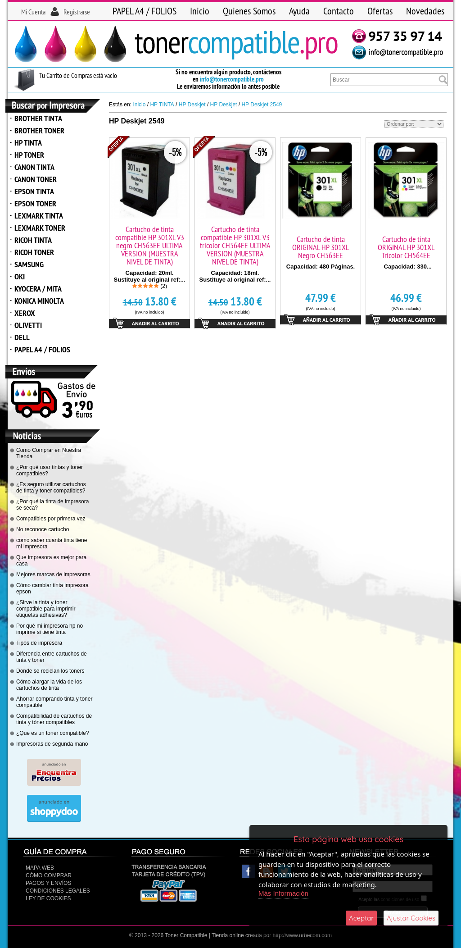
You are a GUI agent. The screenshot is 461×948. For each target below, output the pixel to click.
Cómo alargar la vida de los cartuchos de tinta (49, 685)
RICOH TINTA (33, 240)
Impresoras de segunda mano (52, 744)
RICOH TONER (34, 252)
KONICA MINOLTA (39, 301)
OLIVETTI (28, 325)
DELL (22, 337)
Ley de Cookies (48, 898)
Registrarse (76, 11)
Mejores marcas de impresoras (53, 574)
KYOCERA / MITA (38, 288)
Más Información (283, 893)
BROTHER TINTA (38, 118)
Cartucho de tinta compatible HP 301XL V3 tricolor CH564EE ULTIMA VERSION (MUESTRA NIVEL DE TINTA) (235, 245)
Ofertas (380, 11)
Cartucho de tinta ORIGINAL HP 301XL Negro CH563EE (320, 247)
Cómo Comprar (49, 875)
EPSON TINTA (34, 191)
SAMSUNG (29, 264)
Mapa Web (40, 868)
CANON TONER (35, 179)
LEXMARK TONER (39, 228)
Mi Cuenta (33, 11)
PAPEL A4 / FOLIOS (144, 11)
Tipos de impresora (39, 643)
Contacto (338, 11)
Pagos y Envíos (48, 883)
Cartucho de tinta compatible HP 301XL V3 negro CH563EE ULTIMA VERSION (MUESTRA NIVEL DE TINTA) (149, 245)
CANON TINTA (34, 167)
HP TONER (29, 155)
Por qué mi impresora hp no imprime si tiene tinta (49, 629)
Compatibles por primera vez (50, 518)
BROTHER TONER (39, 130)
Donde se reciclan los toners (50, 671)
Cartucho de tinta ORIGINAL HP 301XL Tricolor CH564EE (406, 247)
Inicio (199, 11)
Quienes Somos (249, 11)
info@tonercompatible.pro (232, 79)
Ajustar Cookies (411, 918)
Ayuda (299, 11)
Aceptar (361, 918)
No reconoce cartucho (42, 529)
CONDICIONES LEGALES (58, 891)
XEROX (24, 313)
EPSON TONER (35, 203)
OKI (19, 276)
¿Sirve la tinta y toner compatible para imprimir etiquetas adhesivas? (45, 608)
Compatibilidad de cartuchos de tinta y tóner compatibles (54, 719)
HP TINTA (28, 142)
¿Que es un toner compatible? (52, 733)
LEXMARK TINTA (38, 215)
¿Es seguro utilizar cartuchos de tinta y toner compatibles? (51, 487)
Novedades (425, 11)
